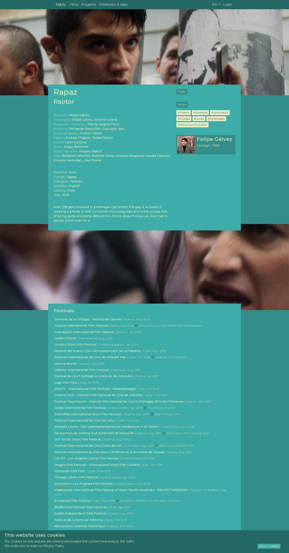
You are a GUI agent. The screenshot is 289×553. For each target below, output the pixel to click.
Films (74, 4)
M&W (61, 4)
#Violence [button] (183, 112)
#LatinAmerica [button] (219, 112)
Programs (88, 4)
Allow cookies (269, 546)
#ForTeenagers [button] (216, 118)
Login (227, 4)
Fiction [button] (182, 104)
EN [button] (215, 4)
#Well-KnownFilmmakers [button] (192, 124)
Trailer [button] (182, 91)
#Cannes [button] (199, 118)
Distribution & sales (113, 4)
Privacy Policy (53, 546)
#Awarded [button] (184, 118)
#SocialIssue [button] (200, 112)
